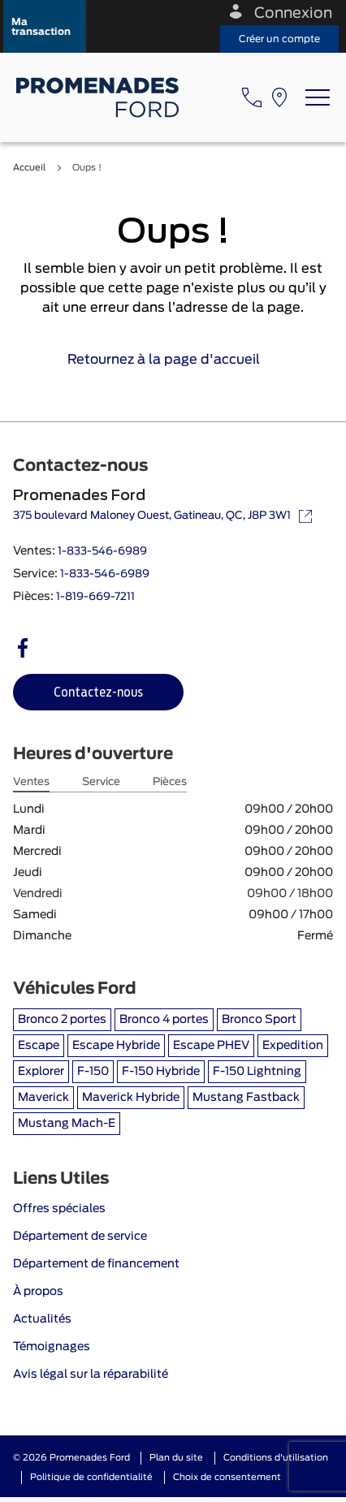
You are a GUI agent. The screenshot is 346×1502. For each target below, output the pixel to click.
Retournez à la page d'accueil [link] (173, 359)
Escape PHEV (211, 1045)
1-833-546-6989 (102, 551)
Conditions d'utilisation (275, 1457)
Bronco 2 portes (62, 1019)
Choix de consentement (227, 1477)
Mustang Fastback (246, 1097)
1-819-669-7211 (95, 597)
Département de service (80, 1236)
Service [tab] (101, 782)
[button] (44, 26)
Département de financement (96, 1264)
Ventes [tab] (31, 782)
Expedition (292, 1045)
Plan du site (176, 1457)
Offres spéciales (59, 1209)
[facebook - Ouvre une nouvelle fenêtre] (22, 648)
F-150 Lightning (257, 1071)
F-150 (93, 1071)
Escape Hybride (116, 1045)
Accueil (29, 167)
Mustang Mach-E (66, 1123)
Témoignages (51, 1347)
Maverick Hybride (130, 1097)
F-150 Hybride (161, 1071)
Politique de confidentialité (91, 1477)
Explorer (41, 1071)
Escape (38, 1045)
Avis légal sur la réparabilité (90, 1374)
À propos (38, 1291)
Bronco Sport (259, 1019)
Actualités (42, 1319)
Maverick (43, 1097)
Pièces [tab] (170, 782)
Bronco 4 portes (164, 1019)
